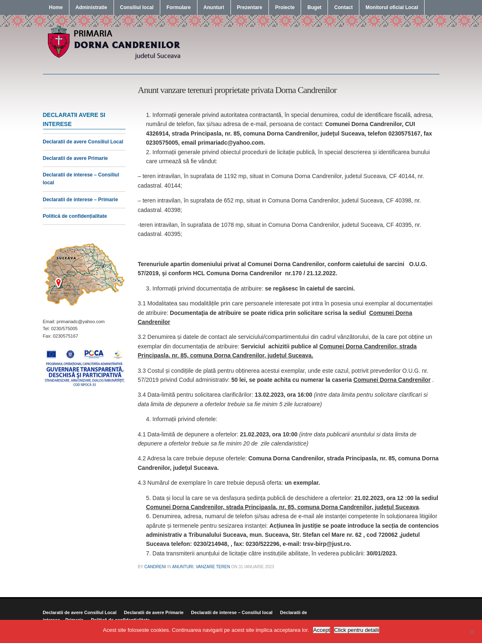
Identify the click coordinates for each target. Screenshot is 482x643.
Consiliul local (137, 7)
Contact (343, 7)
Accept (321, 630)
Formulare (178, 7)
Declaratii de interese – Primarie (80, 199)
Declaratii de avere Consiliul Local (83, 142)
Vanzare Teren (213, 566)
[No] (472, 631)
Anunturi (214, 7)
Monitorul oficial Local (392, 7)
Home (56, 7)
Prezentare (249, 7)
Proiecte (284, 7)
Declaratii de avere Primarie (75, 158)
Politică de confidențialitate (75, 216)
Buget (314, 7)
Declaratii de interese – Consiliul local (231, 612)
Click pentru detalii (356, 630)
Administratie (91, 7)
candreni (155, 566)
